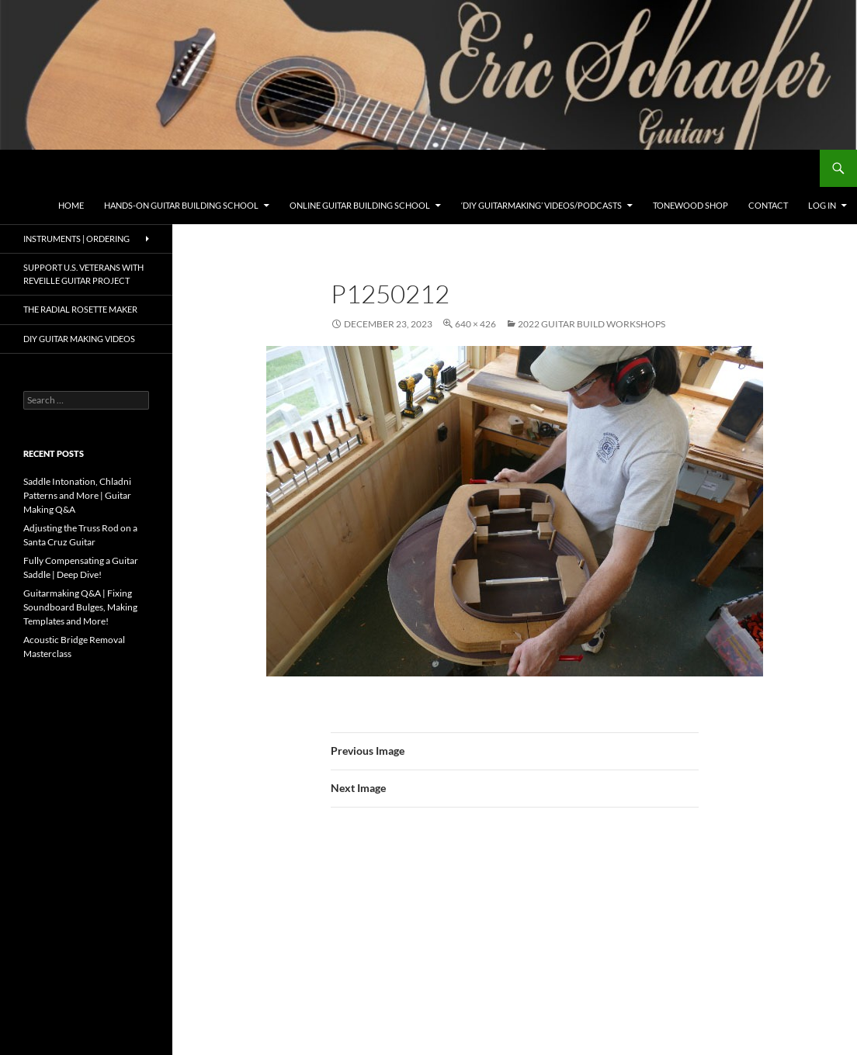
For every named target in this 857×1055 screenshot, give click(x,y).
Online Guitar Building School (360, 205)
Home (71, 205)
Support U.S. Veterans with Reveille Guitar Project (83, 273)
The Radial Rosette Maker (80, 309)
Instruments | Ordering (76, 238)
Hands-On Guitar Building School (181, 205)
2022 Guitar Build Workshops (591, 324)
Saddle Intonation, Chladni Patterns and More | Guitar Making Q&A (77, 495)
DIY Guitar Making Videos (79, 339)
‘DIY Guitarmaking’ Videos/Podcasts (541, 205)
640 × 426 (475, 324)
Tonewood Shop (690, 205)
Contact (768, 205)
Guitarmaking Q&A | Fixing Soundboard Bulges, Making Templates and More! (80, 607)
